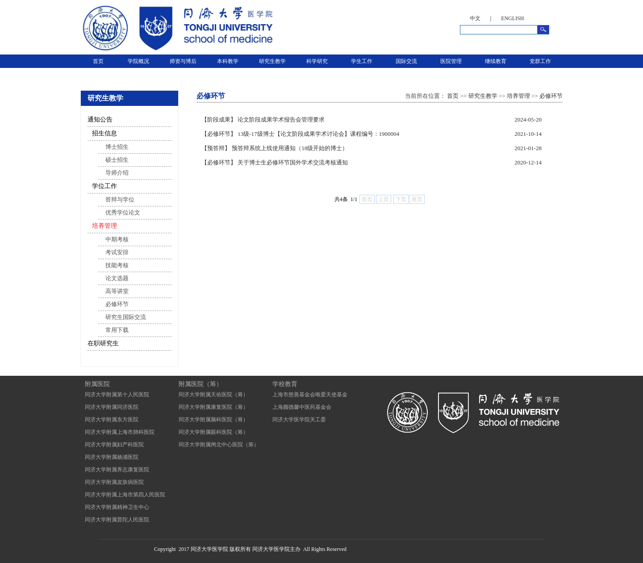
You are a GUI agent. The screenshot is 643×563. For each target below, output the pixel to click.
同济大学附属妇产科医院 (114, 444)
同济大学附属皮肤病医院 (114, 482)
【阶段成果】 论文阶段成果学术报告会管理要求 (263, 119)
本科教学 (227, 61)
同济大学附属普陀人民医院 (117, 520)
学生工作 (361, 61)
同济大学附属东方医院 (111, 419)
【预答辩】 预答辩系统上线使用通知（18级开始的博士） (274, 148)
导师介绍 (117, 172)
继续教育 (495, 61)
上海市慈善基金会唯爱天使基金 (309, 394)
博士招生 (117, 146)
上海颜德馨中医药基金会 (301, 407)
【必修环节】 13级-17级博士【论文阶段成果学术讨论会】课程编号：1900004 (300, 133)
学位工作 (104, 186)
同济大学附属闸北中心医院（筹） (219, 444)
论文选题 (117, 278)
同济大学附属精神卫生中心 (117, 507)
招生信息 (104, 133)
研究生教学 (272, 61)
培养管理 (104, 226)
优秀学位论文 (122, 212)
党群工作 (540, 61)
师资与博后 (183, 61)
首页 (98, 61)
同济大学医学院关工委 (299, 419)
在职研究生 (103, 343)
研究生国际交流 (125, 317)
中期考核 (117, 239)
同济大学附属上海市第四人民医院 (125, 495)
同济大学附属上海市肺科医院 (119, 432)
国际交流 (406, 61)
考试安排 (117, 252)
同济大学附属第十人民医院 (117, 394)
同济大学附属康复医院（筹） (213, 407)
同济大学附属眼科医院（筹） (213, 432)
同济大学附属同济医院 (111, 407)
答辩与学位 (119, 199)
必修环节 (117, 304)
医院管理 (451, 61)
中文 (475, 18)
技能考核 (117, 265)
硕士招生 (117, 159)
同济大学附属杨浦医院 (111, 457)
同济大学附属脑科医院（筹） (213, 419)
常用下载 (117, 330)
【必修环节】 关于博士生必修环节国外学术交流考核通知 (274, 162)
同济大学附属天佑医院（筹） (213, 394)
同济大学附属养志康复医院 (117, 469)
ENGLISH (512, 18)
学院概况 (138, 61)
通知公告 (100, 119)
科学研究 (317, 61)
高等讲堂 (117, 291)
